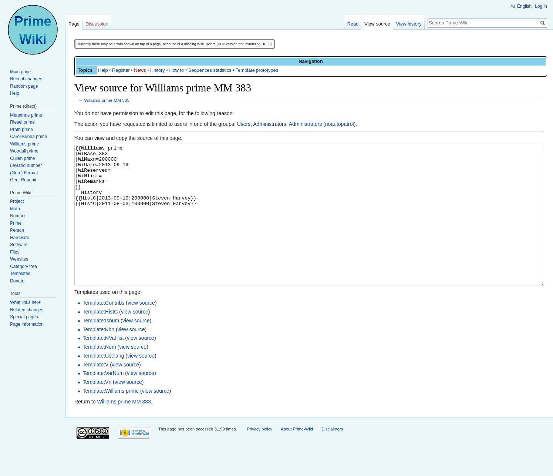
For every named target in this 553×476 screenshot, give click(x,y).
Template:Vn (96, 410)
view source (141, 330)
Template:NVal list (103, 366)
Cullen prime (22, 158)
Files (14, 252)
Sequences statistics (210, 70)
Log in (541, 6)
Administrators (269, 124)
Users (244, 124)
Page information (27, 324)
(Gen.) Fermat (24, 172)
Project (17, 201)
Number (18, 215)
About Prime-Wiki (297, 457)
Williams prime (24, 144)
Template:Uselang (103, 383)
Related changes (26, 309)
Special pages (24, 316)
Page (74, 24)
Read (353, 24)
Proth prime (21, 129)
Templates (20, 273)
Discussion (96, 24)
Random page (24, 86)
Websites (19, 259)
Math (15, 208)
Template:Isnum (100, 348)
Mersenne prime (26, 115)
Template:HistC (100, 339)
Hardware (19, 237)
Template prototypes (257, 70)
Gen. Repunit (23, 179)
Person (17, 230)
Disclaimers (332, 457)
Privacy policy (259, 457)
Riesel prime (22, 122)
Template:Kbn (98, 357)
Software (18, 244)
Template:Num (99, 375)
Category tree (23, 266)
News (140, 70)
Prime (15, 223)
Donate (17, 281)
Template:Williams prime (110, 419)
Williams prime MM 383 (106, 100)
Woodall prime (24, 151)
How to (176, 70)
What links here (25, 302)
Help (103, 70)
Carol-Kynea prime (28, 136)
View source (377, 24)
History (157, 70)
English (524, 6)
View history (409, 24)
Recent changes (26, 78)
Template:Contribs (103, 330)
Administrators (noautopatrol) (322, 124)
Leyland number (26, 165)
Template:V (95, 392)
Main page (20, 71)
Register (121, 70)
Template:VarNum (103, 401)
